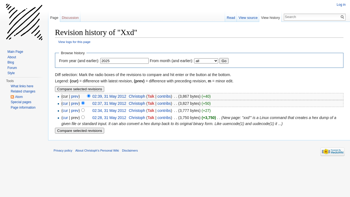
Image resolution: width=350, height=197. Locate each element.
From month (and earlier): (171, 61)
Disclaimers (130, 150)
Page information (23, 107)
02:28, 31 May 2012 (109, 117)
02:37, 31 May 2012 (109, 103)
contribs (164, 96)
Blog (10, 62)
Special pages (21, 102)
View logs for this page (74, 42)
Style (11, 73)
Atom (19, 97)
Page (54, 18)
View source (248, 18)
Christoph (137, 96)
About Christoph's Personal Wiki (97, 150)
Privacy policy (63, 150)
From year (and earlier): (79, 61)
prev (74, 96)
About (11, 57)
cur (65, 103)
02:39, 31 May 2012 (109, 96)
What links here (22, 86)
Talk (150, 96)
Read (231, 18)
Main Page (15, 52)
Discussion (70, 18)
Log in (341, 5)
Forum (12, 68)
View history (270, 18)
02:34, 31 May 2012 (109, 110)
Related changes (23, 91)
